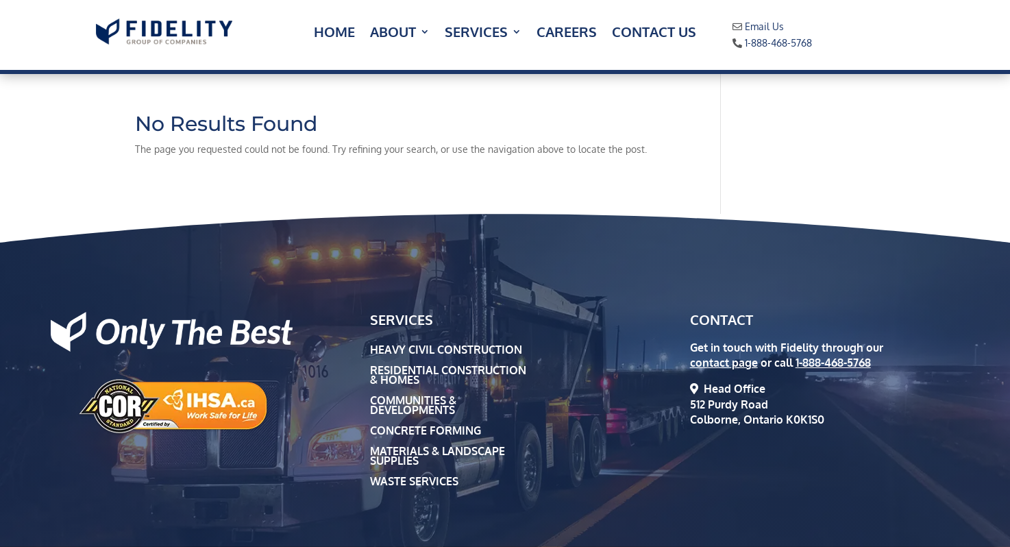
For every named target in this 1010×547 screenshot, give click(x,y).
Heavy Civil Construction (446, 350)
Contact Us (654, 33)
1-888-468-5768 (778, 43)
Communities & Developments (413, 406)
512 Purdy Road (729, 404)
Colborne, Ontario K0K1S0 (757, 419)
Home (334, 33)
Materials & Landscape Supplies (437, 456)
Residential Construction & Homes (448, 376)
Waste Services (414, 482)
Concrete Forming (425, 431)
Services (476, 33)
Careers (567, 33)
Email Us (764, 26)
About (393, 33)
